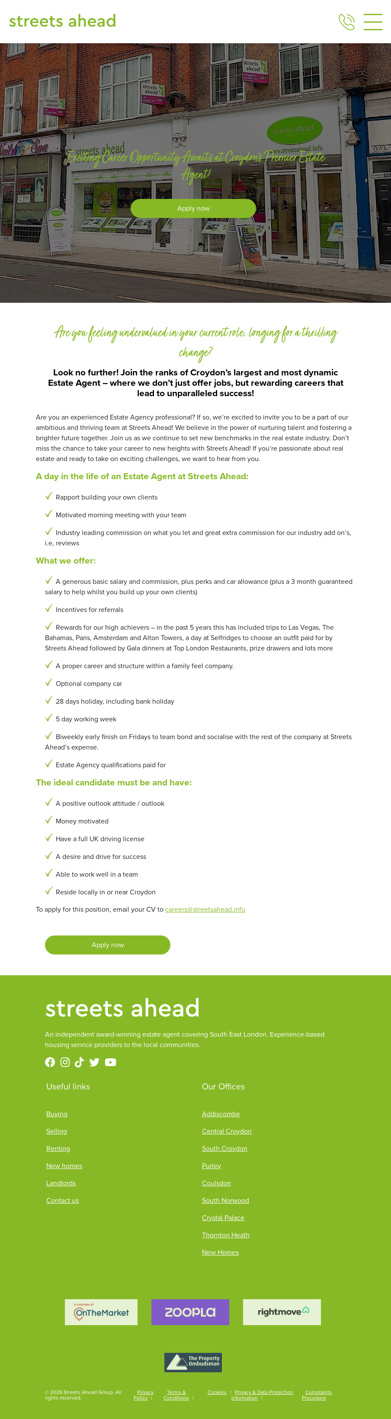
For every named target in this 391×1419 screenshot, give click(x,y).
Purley (211, 1166)
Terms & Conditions (176, 1395)
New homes (64, 1166)
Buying (56, 1114)
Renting (58, 1148)
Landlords (61, 1183)
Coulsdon (216, 1183)
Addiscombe (221, 1114)
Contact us (62, 1200)
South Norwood (225, 1200)
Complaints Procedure (317, 1395)
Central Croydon (227, 1131)
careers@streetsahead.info (205, 909)
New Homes (220, 1252)
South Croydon (224, 1148)
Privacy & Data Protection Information (262, 1395)
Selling (56, 1131)
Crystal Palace (223, 1218)
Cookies (217, 1392)
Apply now (193, 208)
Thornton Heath (226, 1235)
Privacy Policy (144, 1395)
